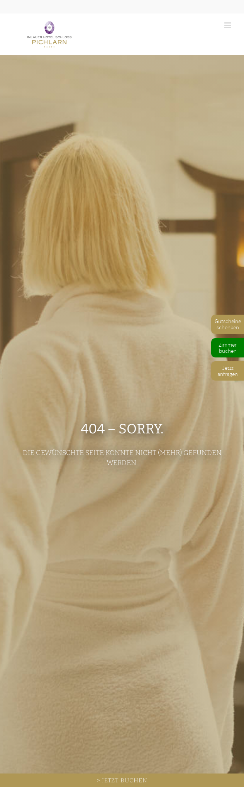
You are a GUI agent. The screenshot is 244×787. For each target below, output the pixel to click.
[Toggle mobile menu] (228, 25)
